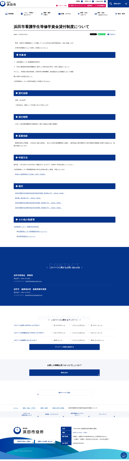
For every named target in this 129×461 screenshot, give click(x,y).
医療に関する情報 (58, 407)
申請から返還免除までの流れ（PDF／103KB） (30, 174)
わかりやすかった (59, 333)
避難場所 (89, 6)
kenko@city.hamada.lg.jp (33, 295)
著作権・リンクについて (54, 416)
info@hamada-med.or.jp (33, 281)
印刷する (112, 34)
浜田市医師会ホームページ (27, 236)
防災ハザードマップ (76, 6)
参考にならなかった (97, 340)
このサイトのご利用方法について (29, 416)
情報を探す (69, 373)
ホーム (16, 407)
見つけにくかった (96, 325)
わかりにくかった (96, 333)
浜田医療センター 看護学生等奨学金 (26, 226)
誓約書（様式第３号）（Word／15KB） (28, 198)
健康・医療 (44, 407)
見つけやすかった (59, 325)
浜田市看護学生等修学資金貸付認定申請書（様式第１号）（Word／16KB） (40, 193)
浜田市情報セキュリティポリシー (79, 416)
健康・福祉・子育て (29, 407)
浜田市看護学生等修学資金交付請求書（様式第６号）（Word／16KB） (38, 208)
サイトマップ (106, 416)
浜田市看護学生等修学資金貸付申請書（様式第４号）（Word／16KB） (38, 203)
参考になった (58, 340)
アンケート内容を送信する (64, 347)
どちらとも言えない (78, 325)
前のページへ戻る (62, 393)
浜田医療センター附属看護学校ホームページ (32, 231)
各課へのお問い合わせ (46, 444)
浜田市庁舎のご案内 (25, 444)
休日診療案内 (101, 6)
